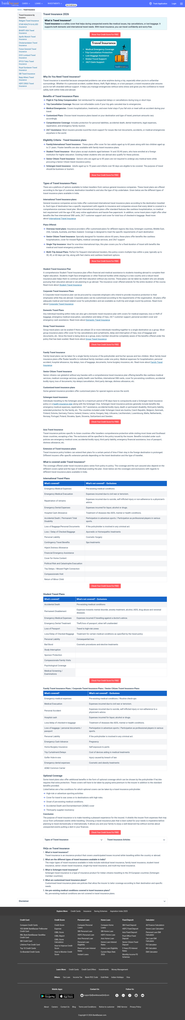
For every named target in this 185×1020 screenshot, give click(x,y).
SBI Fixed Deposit (129, 925)
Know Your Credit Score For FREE (105, 34)
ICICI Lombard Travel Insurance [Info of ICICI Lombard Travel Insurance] (27, 56)
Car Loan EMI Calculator (151, 939)
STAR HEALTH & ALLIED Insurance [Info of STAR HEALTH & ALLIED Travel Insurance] (28, 25)
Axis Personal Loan (85, 938)
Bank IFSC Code (91, 977)
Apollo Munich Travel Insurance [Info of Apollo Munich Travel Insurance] (27, 38)
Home (19, 10)
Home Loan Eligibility (109, 948)
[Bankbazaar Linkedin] (123, 995)
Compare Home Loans (107, 926)
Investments (104, 969)
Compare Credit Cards (29, 925)
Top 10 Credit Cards (28, 948)
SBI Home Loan (107, 931)
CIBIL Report (59, 936)
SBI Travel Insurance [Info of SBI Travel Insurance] (27, 74)
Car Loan (66, 977)
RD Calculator (151, 948)
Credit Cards (76, 911)
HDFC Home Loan (108, 935)
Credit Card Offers (89, 969)
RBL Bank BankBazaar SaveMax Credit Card (32, 936)
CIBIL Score (59, 932)
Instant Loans (83, 954)
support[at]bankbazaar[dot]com (94, 995)
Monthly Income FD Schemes (130, 955)
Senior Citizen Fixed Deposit (130, 943)
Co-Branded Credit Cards (30, 952)
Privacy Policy (135, 1007)
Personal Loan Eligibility (83, 943)
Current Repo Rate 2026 (108, 953)
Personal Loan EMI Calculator (153, 933)
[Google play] (48, 996)
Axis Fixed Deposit (129, 932)
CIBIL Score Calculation (59, 940)
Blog (74, 1007)
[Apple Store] (66, 996)
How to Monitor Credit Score (63, 953)
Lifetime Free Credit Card (30, 945)
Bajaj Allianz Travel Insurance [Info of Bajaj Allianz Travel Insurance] (26, 78)
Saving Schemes (100, 911)
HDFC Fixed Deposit (130, 929)
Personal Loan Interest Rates (87, 949)
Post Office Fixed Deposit (129, 937)
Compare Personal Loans (85, 926)
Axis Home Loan (107, 938)
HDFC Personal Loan (86, 935)
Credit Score (59, 925)
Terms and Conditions (87, 1007)
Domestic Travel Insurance (98, 320)
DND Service (122, 1007)
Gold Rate (105, 977)
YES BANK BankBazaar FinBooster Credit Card (34, 930)
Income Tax (77, 977)
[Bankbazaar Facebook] (130, 995)
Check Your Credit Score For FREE (105, 345)
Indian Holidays (117, 977)
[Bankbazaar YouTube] (143, 995)
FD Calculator (151, 945)
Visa (128, 977)
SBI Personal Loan (85, 931)
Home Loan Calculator (155, 929)
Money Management (120, 969)
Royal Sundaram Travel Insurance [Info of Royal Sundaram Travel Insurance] (28, 69)
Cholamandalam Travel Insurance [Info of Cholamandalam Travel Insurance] (28, 44)
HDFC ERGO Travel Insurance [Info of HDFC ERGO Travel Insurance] (26, 85)
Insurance (87, 911)
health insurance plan (63, 404)
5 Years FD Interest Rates (129, 949)
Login (174, 4)
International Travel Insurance (62, 218)
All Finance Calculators (155, 925)
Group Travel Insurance (96, 339)
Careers (55, 1007)
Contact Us (65, 1007)
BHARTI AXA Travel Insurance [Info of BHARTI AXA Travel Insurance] (26, 31)
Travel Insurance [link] (29, 10)
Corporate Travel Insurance (61, 304)
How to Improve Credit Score (63, 947)
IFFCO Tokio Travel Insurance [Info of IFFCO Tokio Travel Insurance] (26, 62)
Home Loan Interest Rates (109, 943)
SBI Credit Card (26, 941)
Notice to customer (106, 1007)
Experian (57, 929)
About (46, 1007)
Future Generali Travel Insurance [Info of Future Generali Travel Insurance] (27, 50)
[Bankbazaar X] (117, 995)
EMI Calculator (152, 952)
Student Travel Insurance (70, 285)
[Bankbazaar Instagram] (136, 995)
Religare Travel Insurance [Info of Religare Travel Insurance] (29, 21)
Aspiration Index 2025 (119, 911)
